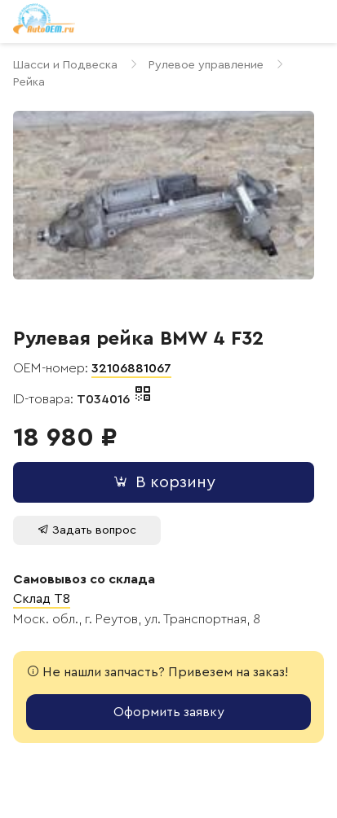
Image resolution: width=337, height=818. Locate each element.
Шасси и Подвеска (65, 65)
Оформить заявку (168, 712)
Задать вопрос (87, 530)
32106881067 (131, 368)
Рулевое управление (206, 65)
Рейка (29, 82)
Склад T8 (41, 598)
